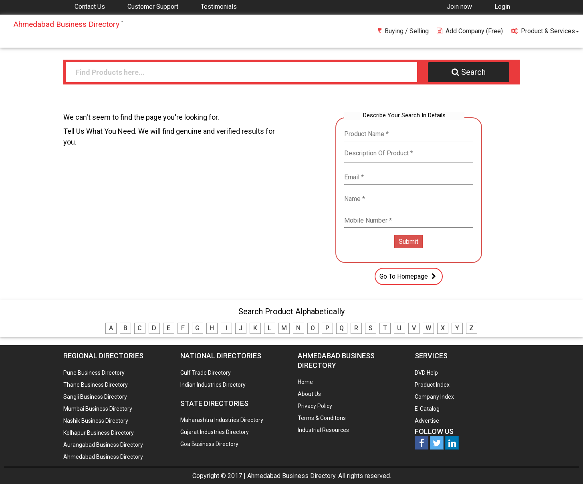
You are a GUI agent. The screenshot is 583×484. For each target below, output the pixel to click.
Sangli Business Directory (95, 397)
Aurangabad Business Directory (103, 445)
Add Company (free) (470, 31)
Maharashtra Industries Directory (221, 420)
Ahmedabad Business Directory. (292, 476)
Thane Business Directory (95, 385)
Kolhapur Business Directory (98, 433)
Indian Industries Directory (213, 385)
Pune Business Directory (94, 373)
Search (469, 72)
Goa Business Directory (209, 444)
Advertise (427, 421)
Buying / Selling (403, 31)
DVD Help (426, 373)
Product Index (432, 385)
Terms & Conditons (322, 418)
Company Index (434, 397)
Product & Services (545, 31)
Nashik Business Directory (95, 421)
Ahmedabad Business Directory (103, 457)
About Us (309, 394)
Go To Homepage (408, 276)
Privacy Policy (315, 406)
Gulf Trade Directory (205, 373)
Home (305, 382)
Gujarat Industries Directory (214, 432)
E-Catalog (427, 409)
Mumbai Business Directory (97, 409)
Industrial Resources (323, 430)
